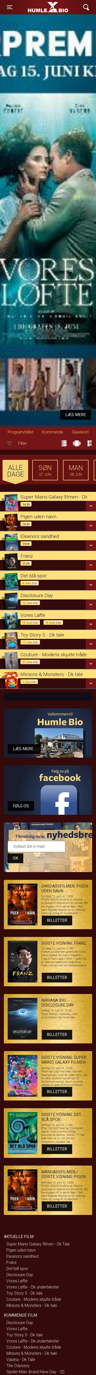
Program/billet (20, 432)
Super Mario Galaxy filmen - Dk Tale (38, 1244)
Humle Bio (40, 7)
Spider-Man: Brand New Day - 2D (35, 1371)
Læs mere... (24, 748)
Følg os (21, 805)
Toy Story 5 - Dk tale (24, 1293)
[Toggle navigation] (10, 7)
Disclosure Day (19, 1274)
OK (15, 858)
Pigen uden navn (21, 1250)
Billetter (57, 920)
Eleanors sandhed (22, 1256)
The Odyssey (18, 1365)
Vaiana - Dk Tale (20, 1359)
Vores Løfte (17, 1280)
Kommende (52, 432)
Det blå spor (17, 1268)
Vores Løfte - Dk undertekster (32, 1287)
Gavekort (80, 432)
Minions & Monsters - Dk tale (31, 1305)
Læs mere (75, 414)
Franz (11, 1262)
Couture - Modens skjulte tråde (33, 1299)
